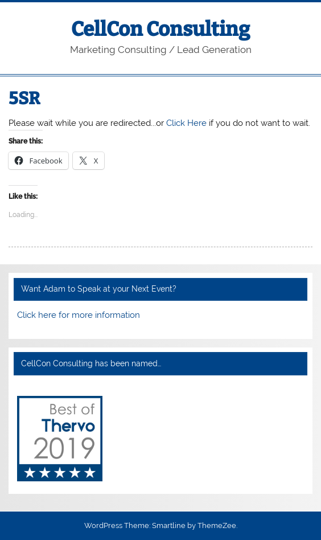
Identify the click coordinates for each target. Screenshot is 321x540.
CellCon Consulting (160, 29)
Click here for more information (78, 315)
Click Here (186, 123)
